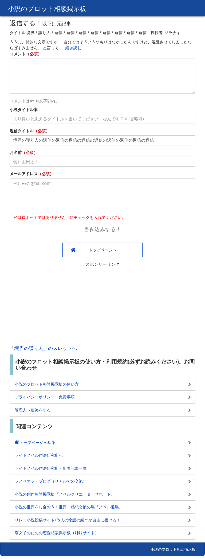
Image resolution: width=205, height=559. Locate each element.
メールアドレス (24, 173)
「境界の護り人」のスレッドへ (43, 348)
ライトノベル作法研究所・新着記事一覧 (51, 468)
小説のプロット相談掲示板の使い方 (47, 384)
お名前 (16, 152)
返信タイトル (22, 130)
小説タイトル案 (24, 109)
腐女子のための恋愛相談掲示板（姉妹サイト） (57, 532)
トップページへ (103, 249)
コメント (18, 53)
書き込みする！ (102, 229)
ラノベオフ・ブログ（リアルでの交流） (51, 481)
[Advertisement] (102, 304)
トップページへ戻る (37, 442)
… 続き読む (71, 47)
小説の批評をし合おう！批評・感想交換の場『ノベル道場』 (69, 506)
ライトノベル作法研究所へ (39, 455)
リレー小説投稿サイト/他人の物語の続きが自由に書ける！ (67, 520)
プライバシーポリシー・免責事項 (45, 396)
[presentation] (50, 202)
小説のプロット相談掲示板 (47, 8)
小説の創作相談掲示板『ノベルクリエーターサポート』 (65, 494)
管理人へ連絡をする (33, 410)
